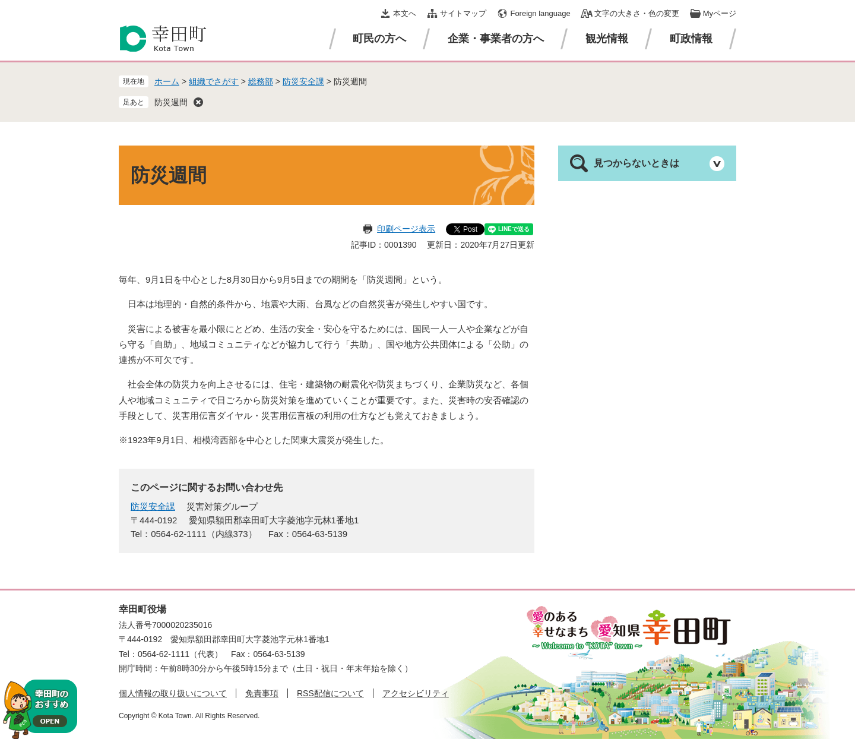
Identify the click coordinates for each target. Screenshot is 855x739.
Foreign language (540, 13)
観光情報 (606, 39)
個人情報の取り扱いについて (173, 693)
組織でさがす (214, 81)
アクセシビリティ (415, 693)
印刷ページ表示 (406, 228)
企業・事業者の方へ (496, 39)
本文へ (404, 13)
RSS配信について (330, 693)
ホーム (166, 81)
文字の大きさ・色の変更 (636, 13)
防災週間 (171, 102)
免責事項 (261, 693)
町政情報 (691, 39)
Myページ (719, 13)
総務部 (260, 81)
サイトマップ (463, 13)
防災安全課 (303, 81)
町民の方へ (379, 39)
